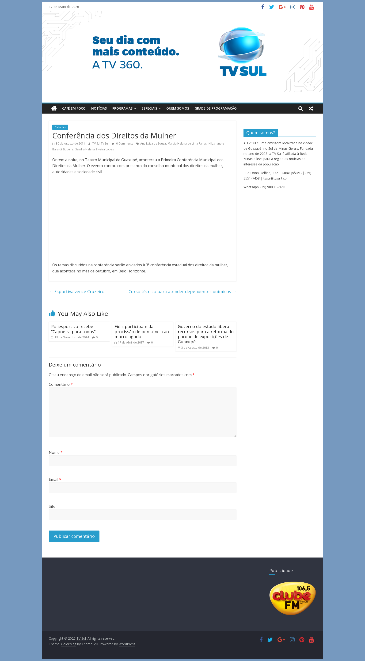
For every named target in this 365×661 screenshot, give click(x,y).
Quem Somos (177, 108)
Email (55, 479)
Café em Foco (74, 108)
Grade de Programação (216, 108)
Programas (122, 108)
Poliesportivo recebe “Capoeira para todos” (73, 329)
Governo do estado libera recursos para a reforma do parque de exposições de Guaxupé (206, 334)
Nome (56, 452)
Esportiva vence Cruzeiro (76, 291)
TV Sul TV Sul (100, 143)
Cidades (60, 127)
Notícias (99, 108)
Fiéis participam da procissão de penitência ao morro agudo (141, 331)
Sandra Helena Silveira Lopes (94, 149)
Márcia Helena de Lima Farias (187, 143)
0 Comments (122, 143)
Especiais (149, 108)
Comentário (61, 384)
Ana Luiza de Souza (153, 143)
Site (52, 506)
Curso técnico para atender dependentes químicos (182, 291)
